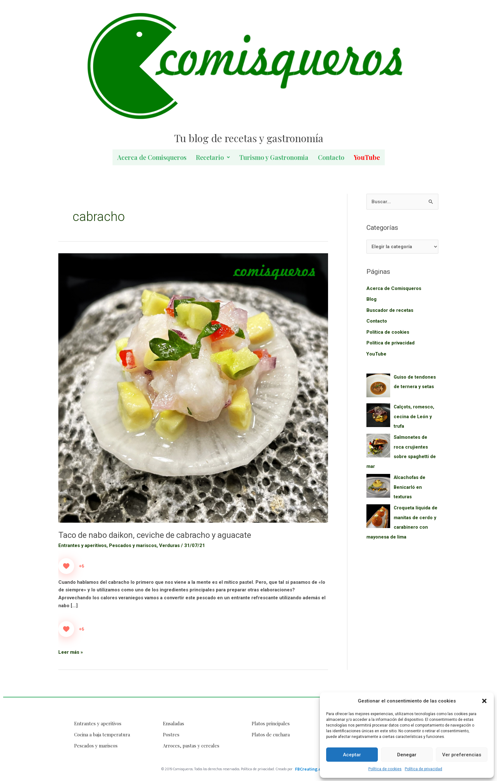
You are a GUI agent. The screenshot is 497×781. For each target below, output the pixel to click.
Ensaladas (173, 723)
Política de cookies (385, 769)
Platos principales (271, 723)
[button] (484, 701)
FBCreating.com (311, 769)
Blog (371, 299)
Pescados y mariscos (133, 545)
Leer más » (70, 651)
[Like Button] (66, 566)
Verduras (170, 545)
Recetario (213, 157)
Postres (171, 734)
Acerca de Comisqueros (151, 157)
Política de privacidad (423, 769)
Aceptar (352, 755)
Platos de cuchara (271, 734)
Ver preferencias (461, 755)
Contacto (331, 157)
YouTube (376, 353)
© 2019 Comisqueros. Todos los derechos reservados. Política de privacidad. (217, 769)
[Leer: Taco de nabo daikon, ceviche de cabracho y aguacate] (193, 388)
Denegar (406, 755)
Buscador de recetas (389, 310)
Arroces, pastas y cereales (191, 745)
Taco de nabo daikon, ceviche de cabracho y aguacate (155, 535)
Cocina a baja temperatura (102, 734)
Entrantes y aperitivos (82, 545)
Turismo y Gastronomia (273, 157)
